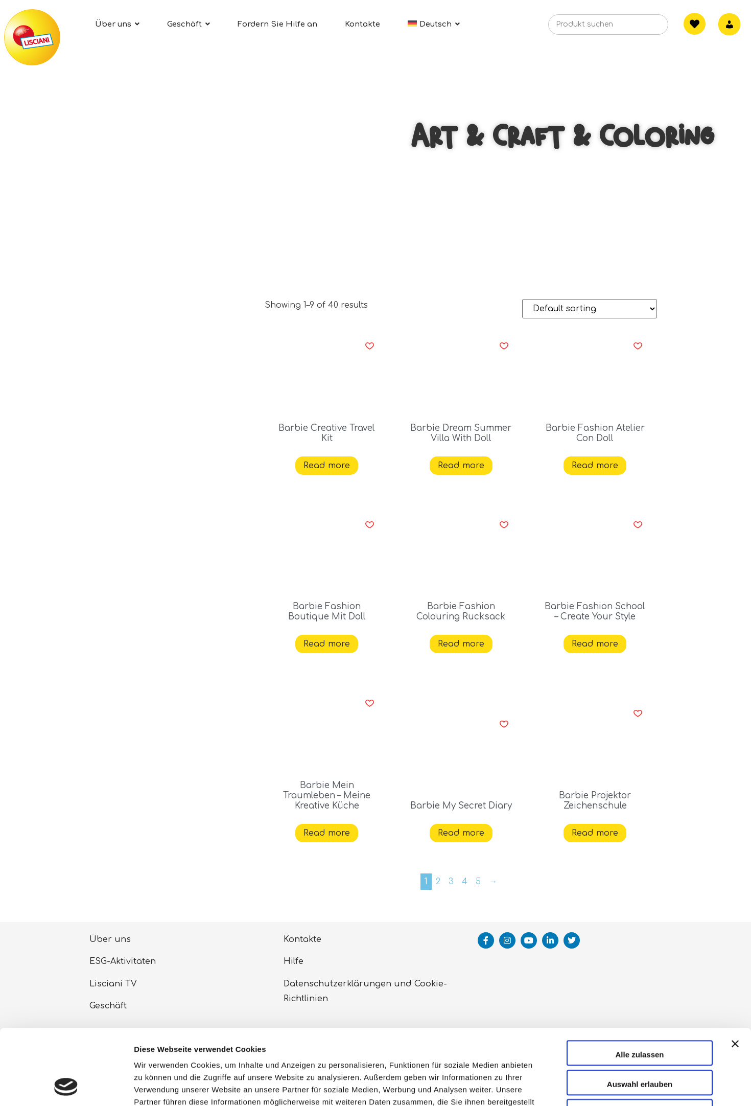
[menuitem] (434, 24)
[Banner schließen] (735, 982)
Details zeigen (543, 1085)
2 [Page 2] (438, 881)
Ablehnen (639, 1042)
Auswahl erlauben (639, 1013)
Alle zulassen (639, 983)
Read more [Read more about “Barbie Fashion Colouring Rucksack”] (461, 644)
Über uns (110, 939)
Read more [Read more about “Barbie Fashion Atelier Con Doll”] (595, 465)
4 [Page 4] (464, 881)
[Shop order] (589, 308)
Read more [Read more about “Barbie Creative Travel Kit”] (326, 465)
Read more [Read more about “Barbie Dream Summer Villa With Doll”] (461, 465)
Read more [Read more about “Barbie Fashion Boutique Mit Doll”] (326, 644)
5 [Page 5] (478, 881)
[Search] (644, 27)
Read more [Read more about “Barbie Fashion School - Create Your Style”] (595, 644)
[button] (370, 346)
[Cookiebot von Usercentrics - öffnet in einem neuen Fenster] (66, 1086)
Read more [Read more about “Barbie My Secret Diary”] (461, 833)
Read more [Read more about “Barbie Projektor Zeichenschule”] (595, 833)
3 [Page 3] (451, 881)
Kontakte (302, 939)
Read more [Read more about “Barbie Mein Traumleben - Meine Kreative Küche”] (326, 833)
